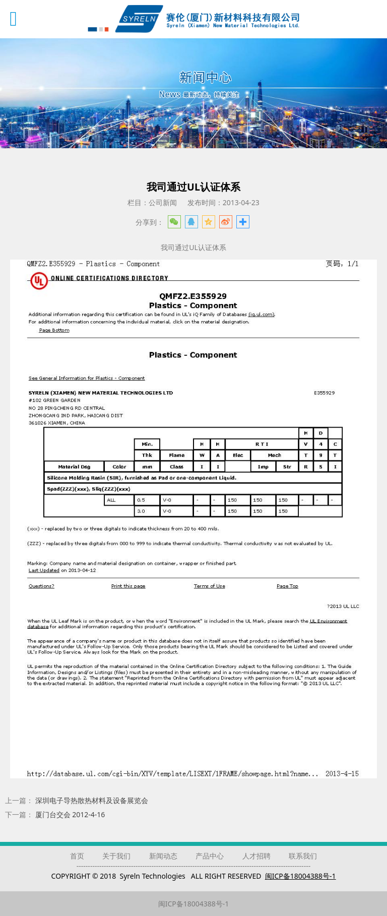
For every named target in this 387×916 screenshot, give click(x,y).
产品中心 (210, 856)
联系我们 (303, 856)
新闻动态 (163, 856)
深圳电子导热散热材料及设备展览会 (91, 800)
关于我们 (116, 856)
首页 (77, 856)
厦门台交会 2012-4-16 (70, 814)
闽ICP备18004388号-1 (193, 903)
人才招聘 (256, 856)
